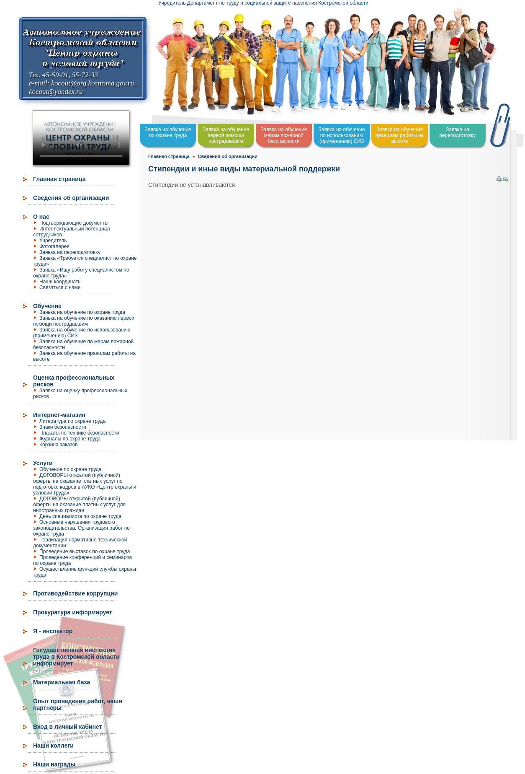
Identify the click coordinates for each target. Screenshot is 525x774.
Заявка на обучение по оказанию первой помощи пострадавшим (83, 321)
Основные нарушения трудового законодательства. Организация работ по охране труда (81, 528)
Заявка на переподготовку (69, 252)
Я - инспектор (52, 631)
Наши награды (54, 764)
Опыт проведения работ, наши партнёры (77, 704)
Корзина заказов (58, 445)
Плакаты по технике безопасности (79, 433)
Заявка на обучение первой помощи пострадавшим (226, 135)
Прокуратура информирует (72, 612)
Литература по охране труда (72, 421)
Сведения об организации (71, 197)
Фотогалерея (54, 246)
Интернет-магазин (59, 415)
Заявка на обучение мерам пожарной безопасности (283, 135)
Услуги (43, 463)
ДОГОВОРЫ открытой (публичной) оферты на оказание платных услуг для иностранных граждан (79, 504)
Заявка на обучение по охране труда (82, 312)
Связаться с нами (59, 287)
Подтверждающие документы (73, 223)
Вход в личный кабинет (67, 726)
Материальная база (61, 682)
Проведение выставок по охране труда (84, 551)
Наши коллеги (53, 745)
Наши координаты (60, 282)
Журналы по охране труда (69, 439)
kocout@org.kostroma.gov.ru (92, 83)
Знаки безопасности (62, 427)
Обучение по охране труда (70, 469)
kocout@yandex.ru (55, 92)
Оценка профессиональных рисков (73, 381)
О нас (41, 216)
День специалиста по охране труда (80, 516)
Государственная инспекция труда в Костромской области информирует (76, 657)
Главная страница (59, 179)
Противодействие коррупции (75, 593)
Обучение (47, 306)
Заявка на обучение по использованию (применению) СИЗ (342, 135)
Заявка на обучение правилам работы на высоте (400, 135)
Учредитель (53, 240)
